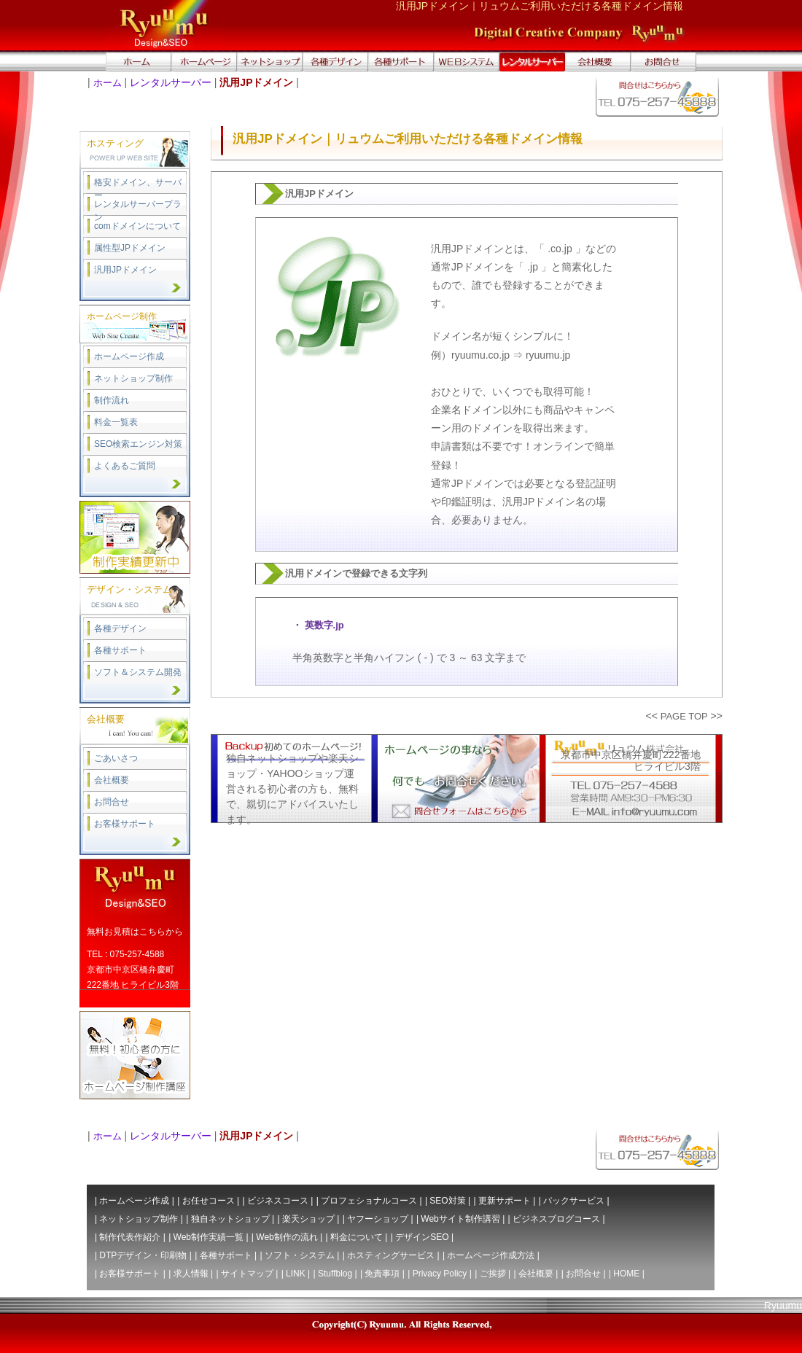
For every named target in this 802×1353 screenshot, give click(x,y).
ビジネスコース (277, 1201)
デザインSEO (421, 1237)
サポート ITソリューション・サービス (401, 61)
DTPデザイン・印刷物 (143, 1255)
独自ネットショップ (230, 1219)
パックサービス (573, 1201)
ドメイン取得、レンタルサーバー (532, 61)
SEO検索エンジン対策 (138, 444)
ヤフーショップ (377, 1219)
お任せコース (208, 1201)
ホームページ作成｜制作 (204, 61)
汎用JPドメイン (125, 270)
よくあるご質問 (124, 466)
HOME (626, 1273)
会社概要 (598, 61)
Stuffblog (335, 1273)
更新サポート (504, 1201)
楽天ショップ (308, 1219)
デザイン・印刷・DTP (335, 61)
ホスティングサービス (391, 1255)
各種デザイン (120, 628)
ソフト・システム (300, 1255)
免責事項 (382, 1273)
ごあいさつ (116, 758)
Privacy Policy (440, 1273)
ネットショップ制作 (133, 378)
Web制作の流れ (286, 1237)
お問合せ (111, 802)
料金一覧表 (116, 422)
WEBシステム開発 (466, 61)
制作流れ (111, 400)
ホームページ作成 (129, 356)
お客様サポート (124, 824)
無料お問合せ (663, 61)
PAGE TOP (684, 716)
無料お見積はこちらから (135, 932)
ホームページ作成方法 (490, 1255)
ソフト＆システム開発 (138, 672)
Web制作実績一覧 (209, 1237)
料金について (356, 1237)
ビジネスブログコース (556, 1219)
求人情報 (191, 1273)
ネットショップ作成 (270, 61)
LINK (295, 1273)
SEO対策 (447, 1201)
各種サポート (120, 650)
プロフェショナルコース (369, 1201)
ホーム (107, 82)
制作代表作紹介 (129, 1237)
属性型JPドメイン (130, 248)
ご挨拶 (493, 1273)
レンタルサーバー (170, 82)
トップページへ (138, 61)
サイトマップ (247, 1273)
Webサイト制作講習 (460, 1219)
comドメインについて (137, 226)
